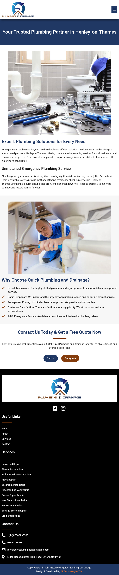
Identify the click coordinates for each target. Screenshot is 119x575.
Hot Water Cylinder (12, 505)
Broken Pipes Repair (13, 495)
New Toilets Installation (15, 500)
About (5, 433)
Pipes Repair (9, 479)
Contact (6, 444)
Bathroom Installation (14, 484)
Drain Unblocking (11, 515)
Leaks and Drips (10, 464)
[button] (114, 9)
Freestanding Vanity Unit (15, 490)
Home (5, 428)
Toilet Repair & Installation (16, 474)
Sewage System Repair (14, 510)
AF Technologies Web (72, 571)
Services (6, 438)
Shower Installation (12, 469)
